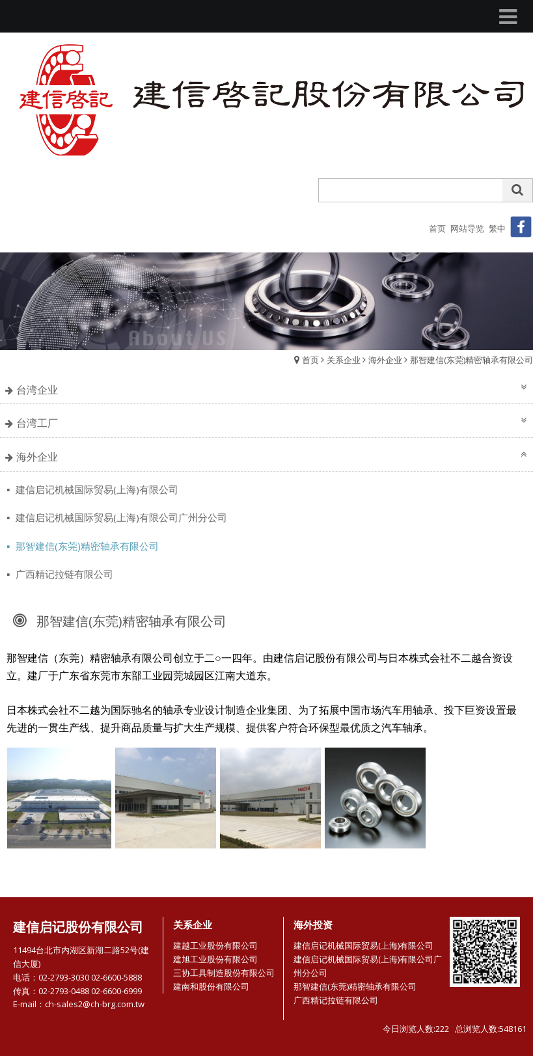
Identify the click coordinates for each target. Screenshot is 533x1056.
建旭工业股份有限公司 (215, 959)
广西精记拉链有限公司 (63, 573)
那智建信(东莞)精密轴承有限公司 (471, 360)
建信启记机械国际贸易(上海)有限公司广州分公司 (120, 517)
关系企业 (344, 360)
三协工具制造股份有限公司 (224, 973)
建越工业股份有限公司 (215, 945)
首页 (310, 360)
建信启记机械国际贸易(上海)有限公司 (95, 489)
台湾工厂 (37, 423)
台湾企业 (37, 390)
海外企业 (385, 360)
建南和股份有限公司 (211, 986)
